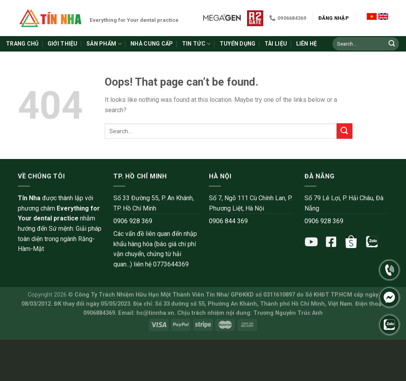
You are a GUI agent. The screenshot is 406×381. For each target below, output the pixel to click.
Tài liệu (275, 43)
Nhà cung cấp (151, 43)
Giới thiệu (63, 43)
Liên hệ (306, 43)
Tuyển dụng (238, 43)
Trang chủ (22, 43)
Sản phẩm (104, 44)
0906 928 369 (132, 221)
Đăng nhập (333, 18)
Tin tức (196, 44)
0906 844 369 (228, 221)
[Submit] (391, 44)
